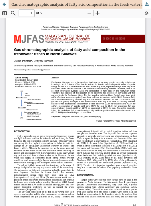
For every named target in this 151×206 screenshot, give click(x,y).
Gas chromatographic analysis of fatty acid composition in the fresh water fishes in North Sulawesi (81, 4)
